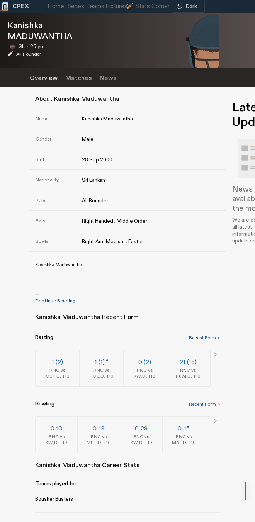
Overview (44, 78)
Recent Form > (204, 338)
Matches (78, 78)
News (108, 78)
